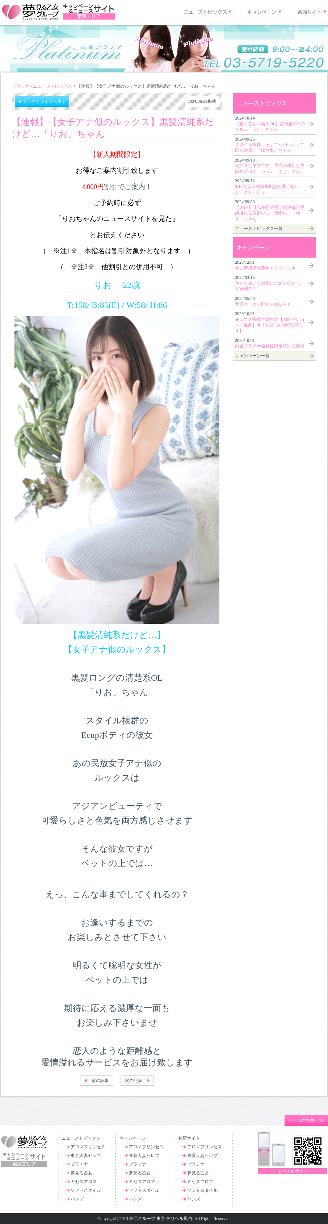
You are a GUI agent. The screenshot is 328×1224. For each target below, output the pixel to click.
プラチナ (79, 1164)
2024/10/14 (270, 124)
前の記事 (100, 1080)
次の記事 (133, 1080)
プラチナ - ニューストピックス (42, 86)
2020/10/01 (270, 322)
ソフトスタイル (86, 1190)
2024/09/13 (269, 166)
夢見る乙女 (81, 1172)
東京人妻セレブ (86, 1155)
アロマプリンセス (88, 1146)
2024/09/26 (269, 145)
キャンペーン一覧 (252, 355)
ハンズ (77, 1199)
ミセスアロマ (84, 1181)
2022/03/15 (269, 283)
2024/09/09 (269, 210)
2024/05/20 (263, 301)
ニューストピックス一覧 (259, 228)
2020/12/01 (265, 265)
